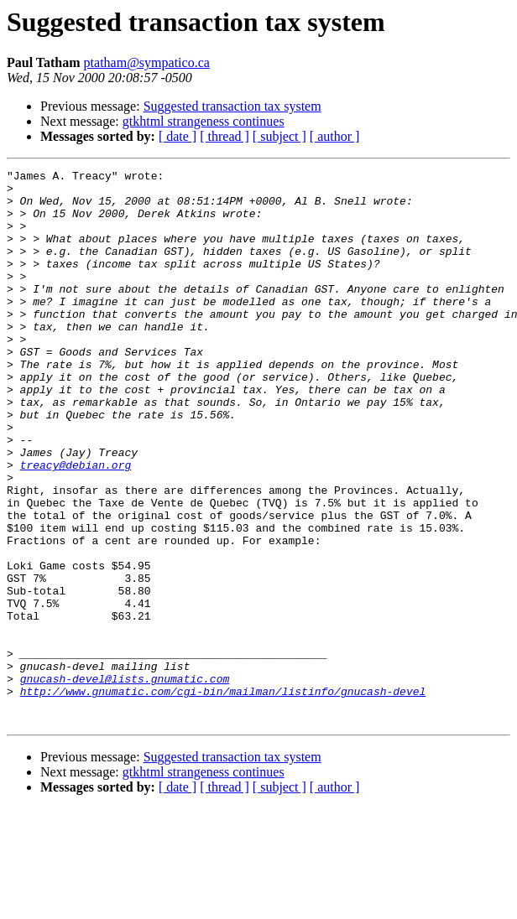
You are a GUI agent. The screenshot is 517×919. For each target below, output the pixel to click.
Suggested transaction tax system (232, 106)
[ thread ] (224, 136)
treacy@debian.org (76, 524)
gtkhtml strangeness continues (204, 121)
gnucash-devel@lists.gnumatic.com (125, 781)
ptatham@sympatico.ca (147, 62)
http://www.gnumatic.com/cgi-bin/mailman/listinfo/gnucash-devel (223, 796)
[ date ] (177, 136)
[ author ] (335, 136)
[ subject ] (279, 136)
